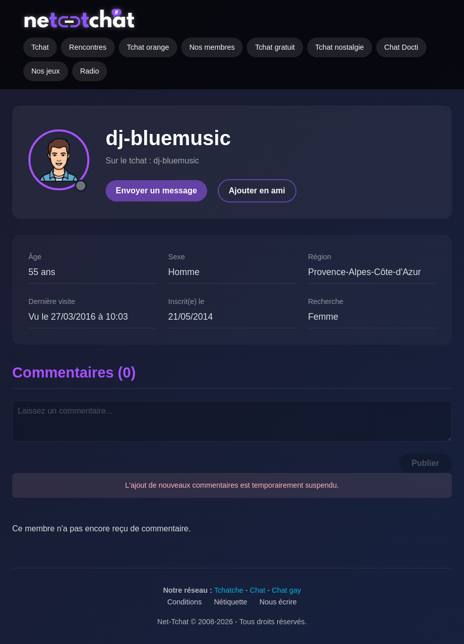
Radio (90, 71)
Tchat (40, 47)
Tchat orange (148, 47)
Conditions (184, 602)
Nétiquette (230, 602)
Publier (425, 463)
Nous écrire (278, 602)
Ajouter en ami (257, 190)
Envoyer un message (156, 190)
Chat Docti (401, 47)
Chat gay (286, 590)
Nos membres (212, 47)
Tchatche (229, 590)
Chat (257, 590)
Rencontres (88, 47)
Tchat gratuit (274, 47)
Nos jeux (45, 71)
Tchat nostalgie (339, 47)
